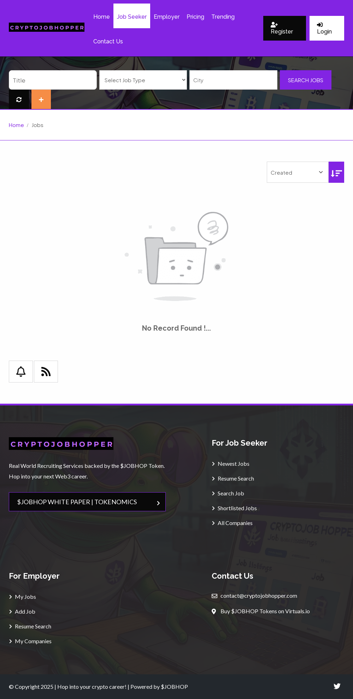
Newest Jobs (230, 463)
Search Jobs (305, 80)
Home (16, 124)
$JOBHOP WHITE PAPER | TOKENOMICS (88, 502)
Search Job (228, 493)
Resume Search (233, 478)
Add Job (22, 611)
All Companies (232, 522)
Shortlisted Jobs (234, 508)
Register (282, 28)
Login (324, 28)
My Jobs (22, 596)
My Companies (30, 641)
